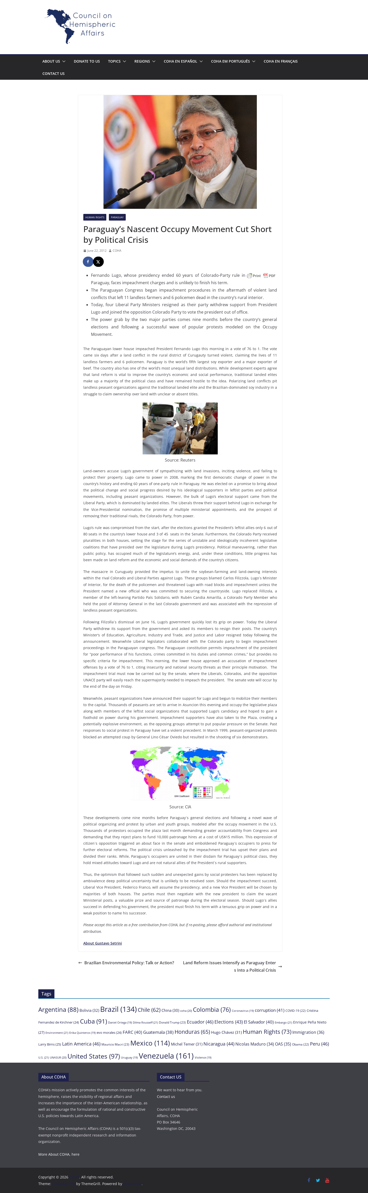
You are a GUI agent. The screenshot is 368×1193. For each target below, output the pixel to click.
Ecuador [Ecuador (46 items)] (200, 1021)
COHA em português (230, 61)
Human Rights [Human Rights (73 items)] (267, 1032)
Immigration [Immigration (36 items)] (308, 1032)
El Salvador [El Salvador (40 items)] (259, 1022)
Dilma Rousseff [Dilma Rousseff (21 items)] (145, 1022)
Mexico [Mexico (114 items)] (150, 1043)
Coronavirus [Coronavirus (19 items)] (243, 1011)
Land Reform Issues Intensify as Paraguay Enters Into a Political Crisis (232, 966)
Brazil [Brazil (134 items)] (118, 1009)
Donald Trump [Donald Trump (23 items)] (172, 1022)
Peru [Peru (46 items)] (319, 1043)
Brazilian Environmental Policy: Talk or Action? (126, 963)
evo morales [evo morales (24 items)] (109, 1032)
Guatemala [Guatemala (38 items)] (158, 1032)
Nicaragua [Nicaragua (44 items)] (218, 1044)
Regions (142, 61)
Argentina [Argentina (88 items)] (58, 1009)
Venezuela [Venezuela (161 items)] (166, 1056)
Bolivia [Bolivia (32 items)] (89, 1010)
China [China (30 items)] (170, 1010)
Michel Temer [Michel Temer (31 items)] (186, 1044)
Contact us (53, 73)
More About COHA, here (58, 1154)
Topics (114, 61)
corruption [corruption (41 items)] (269, 1010)
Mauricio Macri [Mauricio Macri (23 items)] (115, 1044)
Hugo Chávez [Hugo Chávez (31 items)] (226, 1032)
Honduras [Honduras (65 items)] (192, 1031)
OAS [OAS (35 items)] (283, 1044)
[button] (63, 61)
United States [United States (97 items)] (93, 1056)
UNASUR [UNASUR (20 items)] (58, 1057)
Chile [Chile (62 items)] (149, 1009)
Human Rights (94, 217)
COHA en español (180, 61)
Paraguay (117, 217)
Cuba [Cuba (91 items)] (93, 1021)
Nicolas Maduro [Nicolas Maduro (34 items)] (254, 1044)
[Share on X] (99, 262)
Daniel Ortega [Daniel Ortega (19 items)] (120, 1022)
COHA (117, 250)
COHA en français (281, 61)
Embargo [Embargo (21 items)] (283, 1022)
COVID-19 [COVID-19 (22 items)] (295, 1010)
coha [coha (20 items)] (186, 1011)
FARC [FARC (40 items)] (132, 1032)
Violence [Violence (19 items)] (203, 1057)
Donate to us (87, 61)
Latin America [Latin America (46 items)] (81, 1043)
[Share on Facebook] (88, 262)
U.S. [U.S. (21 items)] (43, 1057)
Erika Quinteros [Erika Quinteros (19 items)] (82, 1033)
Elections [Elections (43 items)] (228, 1022)
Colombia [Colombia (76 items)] (212, 1010)
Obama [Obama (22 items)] (300, 1044)
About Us (51, 61)
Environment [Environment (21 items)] (56, 1033)
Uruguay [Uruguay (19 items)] (129, 1057)
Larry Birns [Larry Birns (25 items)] (49, 1044)
